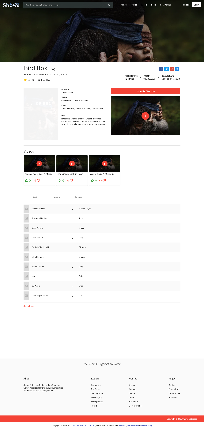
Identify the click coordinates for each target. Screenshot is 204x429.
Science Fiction (41, 74)
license (122, 426)
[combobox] (68, 5)
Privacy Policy (146, 426)
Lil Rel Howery (38, 257)
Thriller (55, 74)
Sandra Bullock (67, 108)
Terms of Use (133, 426)
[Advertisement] (102, 332)
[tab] (35, 197)
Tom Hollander (38, 267)
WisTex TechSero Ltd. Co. (83, 426)
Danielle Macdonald (40, 247)
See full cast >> (30, 306)
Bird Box (35, 68)
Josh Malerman (81, 100)
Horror (64, 74)
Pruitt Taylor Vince (40, 296)
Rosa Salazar (37, 238)
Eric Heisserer (67, 100)
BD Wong (36, 286)
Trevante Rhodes (82, 108)
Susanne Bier (67, 92)
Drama (27, 74)
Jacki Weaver (97, 108)
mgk (34, 276)
